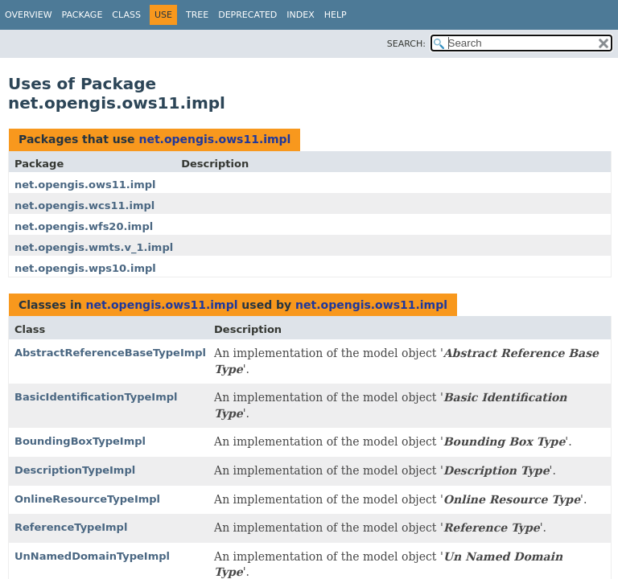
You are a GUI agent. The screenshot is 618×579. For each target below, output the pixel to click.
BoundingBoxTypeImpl (80, 441)
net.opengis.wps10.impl (85, 268)
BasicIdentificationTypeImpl (96, 397)
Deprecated (247, 15)
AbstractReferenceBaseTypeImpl (110, 353)
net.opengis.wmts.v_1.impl (93, 247)
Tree (197, 15)
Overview (28, 15)
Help (335, 15)
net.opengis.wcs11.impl (84, 205)
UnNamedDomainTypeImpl (92, 556)
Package (82, 15)
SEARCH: (406, 44)
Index (300, 15)
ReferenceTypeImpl (70, 527)
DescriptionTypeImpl (74, 470)
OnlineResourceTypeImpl (87, 499)
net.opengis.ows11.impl (214, 139)
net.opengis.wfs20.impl (83, 226)
